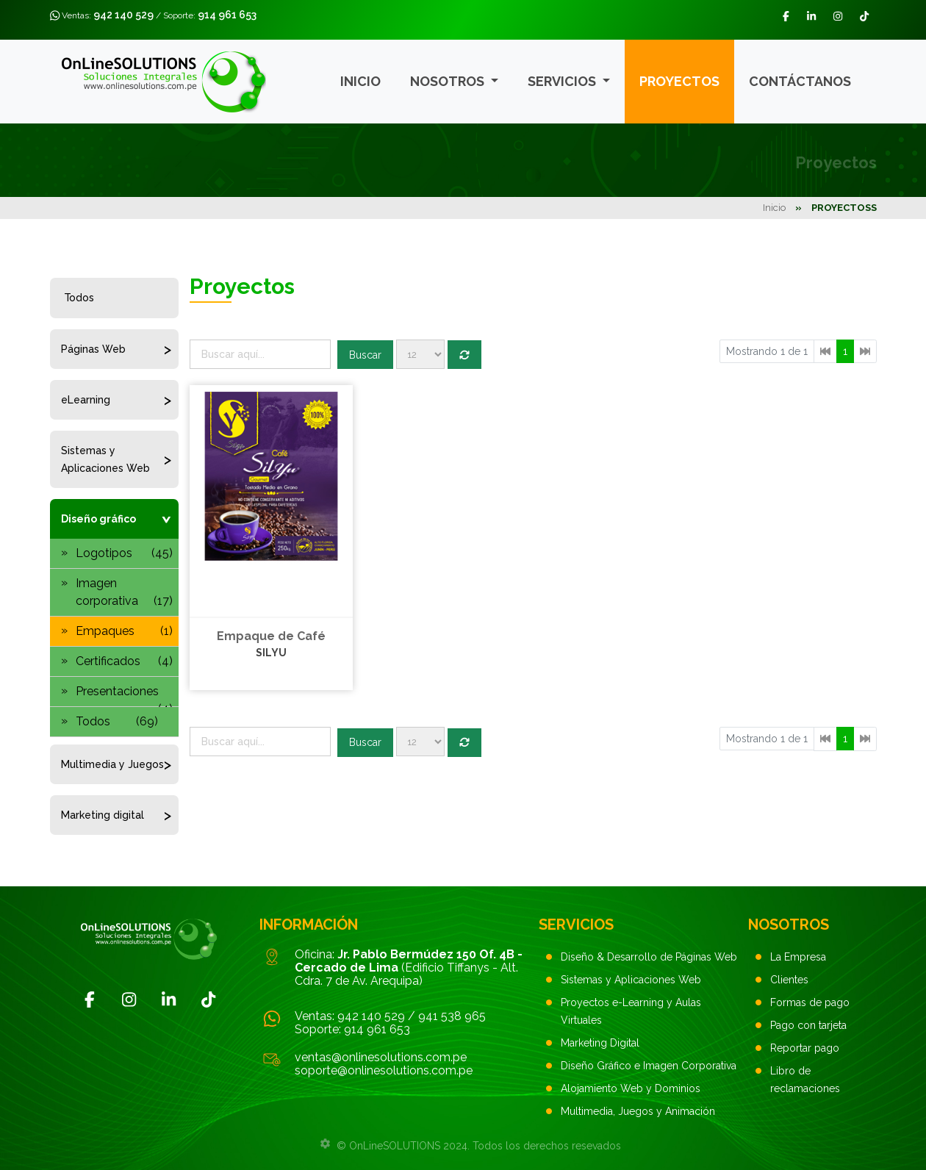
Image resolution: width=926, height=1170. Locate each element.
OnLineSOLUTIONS (394, 1146)
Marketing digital (102, 815)
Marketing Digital (600, 1043)
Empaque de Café (271, 636)
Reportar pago (804, 1048)
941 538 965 (452, 1016)
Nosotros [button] (448, 81)
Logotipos (124, 553)
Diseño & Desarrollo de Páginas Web (649, 957)
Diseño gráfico (98, 519)
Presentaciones (124, 695)
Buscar (365, 355)
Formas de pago (810, 1002)
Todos (79, 298)
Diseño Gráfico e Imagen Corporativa (648, 1066)
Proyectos (679, 81)
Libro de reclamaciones (805, 1079)
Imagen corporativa (124, 593)
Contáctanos (800, 81)
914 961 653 (227, 15)
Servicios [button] (563, 81)
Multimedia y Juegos (112, 764)
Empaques (124, 631)
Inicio (360, 81)
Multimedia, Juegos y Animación (638, 1111)
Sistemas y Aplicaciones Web (105, 459)
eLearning (85, 400)
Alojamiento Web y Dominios (630, 1088)
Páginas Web (93, 349)
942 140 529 (123, 15)
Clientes (789, 980)
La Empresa (798, 957)
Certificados (124, 661)
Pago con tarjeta (808, 1025)
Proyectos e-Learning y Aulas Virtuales (631, 1011)
